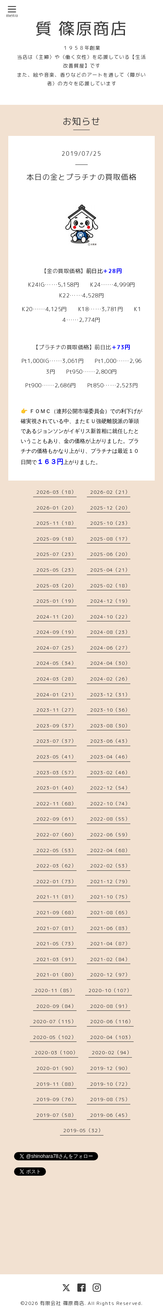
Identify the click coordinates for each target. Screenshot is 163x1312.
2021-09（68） (56, 912)
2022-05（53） (56, 850)
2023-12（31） (110, 694)
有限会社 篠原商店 (62, 1303)
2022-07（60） (56, 834)
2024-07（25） (56, 647)
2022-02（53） (110, 865)
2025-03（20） (56, 585)
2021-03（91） (56, 959)
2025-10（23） (110, 523)
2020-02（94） (112, 1052)
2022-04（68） (110, 850)
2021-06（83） (110, 928)
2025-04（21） (110, 569)
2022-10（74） (110, 803)
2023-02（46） (110, 772)
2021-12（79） (110, 881)
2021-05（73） (56, 943)
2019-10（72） (110, 1083)
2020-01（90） (56, 1068)
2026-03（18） (56, 491)
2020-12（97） (110, 974)
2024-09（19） (56, 631)
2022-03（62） (56, 865)
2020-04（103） (112, 1037)
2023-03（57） (56, 772)
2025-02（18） (110, 585)
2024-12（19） (110, 600)
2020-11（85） (55, 990)
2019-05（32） (83, 1130)
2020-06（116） (112, 1021)
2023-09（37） (56, 725)
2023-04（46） (110, 756)
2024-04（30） (110, 663)
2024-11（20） (56, 616)
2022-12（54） (110, 787)
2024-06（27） (110, 647)
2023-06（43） (110, 740)
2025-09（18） (56, 538)
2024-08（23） (110, 631)
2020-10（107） (110, 990)
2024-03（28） (56, 678)
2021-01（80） (56, 974)
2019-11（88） (56, 1083)
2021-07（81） (56, 928)
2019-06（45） (110, 1115)
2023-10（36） (110, 709)
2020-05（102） (55, 1037)
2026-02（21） (110, 491)
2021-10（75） (110, 896)
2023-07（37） (56, 740)
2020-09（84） (56, 1006)
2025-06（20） (110, 554)
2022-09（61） (56, 818)
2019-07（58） (56, 1115)
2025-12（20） (110, 507)
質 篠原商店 (81, 28)
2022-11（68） (56, 803)
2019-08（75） (110, 1099)
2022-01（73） (56, 881)
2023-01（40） (56, 787)
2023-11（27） (56, 709)
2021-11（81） (56, 896)
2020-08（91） (110, 1006)
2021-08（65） (110, 912)
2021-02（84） (110, 959)
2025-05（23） (56, 569)
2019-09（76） (56, 1099)
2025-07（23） (56, 554)
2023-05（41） (56, 756)
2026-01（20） (56, 507)
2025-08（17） (110, 538)
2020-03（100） (56, 1052)
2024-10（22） (110, 616)
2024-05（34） (56, 663)
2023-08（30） (110, 725)
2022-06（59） (110, 834)
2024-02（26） (110, 678)
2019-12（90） (110, 1068)
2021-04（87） (110, 943)
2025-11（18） (56, 523)
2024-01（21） (56, 694)
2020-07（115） (55, 1021)
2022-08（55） (110, 818)
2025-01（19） (56, 600)
